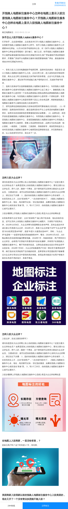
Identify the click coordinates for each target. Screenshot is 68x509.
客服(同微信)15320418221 (60, 4)
